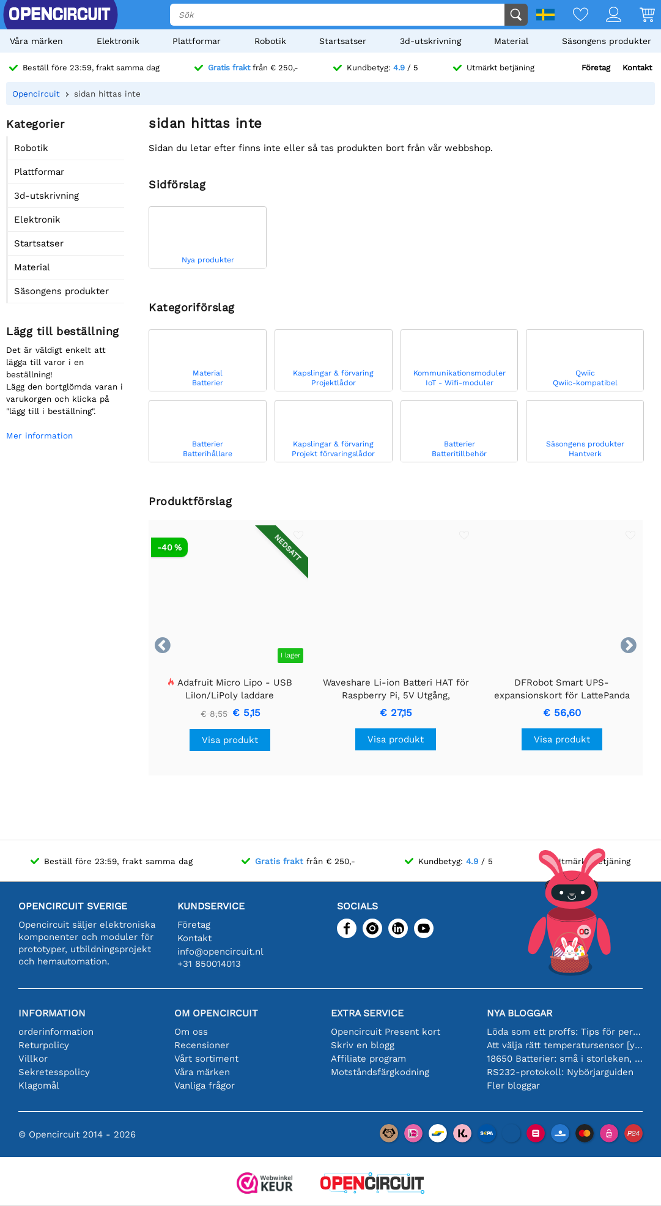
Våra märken (36, 41)
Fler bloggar (513, 1085)
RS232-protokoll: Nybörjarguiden (560, 1072)
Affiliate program (368, 1058)
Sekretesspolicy (54, 1072)
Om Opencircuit (216, 1013)
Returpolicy (43, 1045)
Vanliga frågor (204, 1085)
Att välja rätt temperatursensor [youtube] (565, 1045)
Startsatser (342, 41)
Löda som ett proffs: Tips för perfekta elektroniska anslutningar (565, 1031)
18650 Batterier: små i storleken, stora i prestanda (565, 1058)
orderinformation (56, 1031)
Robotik (270, 41)
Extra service (367, 1013)
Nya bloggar (519, 1013)
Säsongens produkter (606, 41)
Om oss (191, 1031)
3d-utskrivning (430, 41)
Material (511, 41)
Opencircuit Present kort (385, 1031)
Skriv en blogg (362, 1045)
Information (52, 1013)
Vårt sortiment (206, 1058)
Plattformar (196, 41)
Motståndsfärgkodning (380, 1072)
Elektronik (118, 41)
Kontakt (637, 67)
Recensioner (201, 1045)
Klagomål (38, 1085)
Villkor (33, 1058)
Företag (596, 67)
